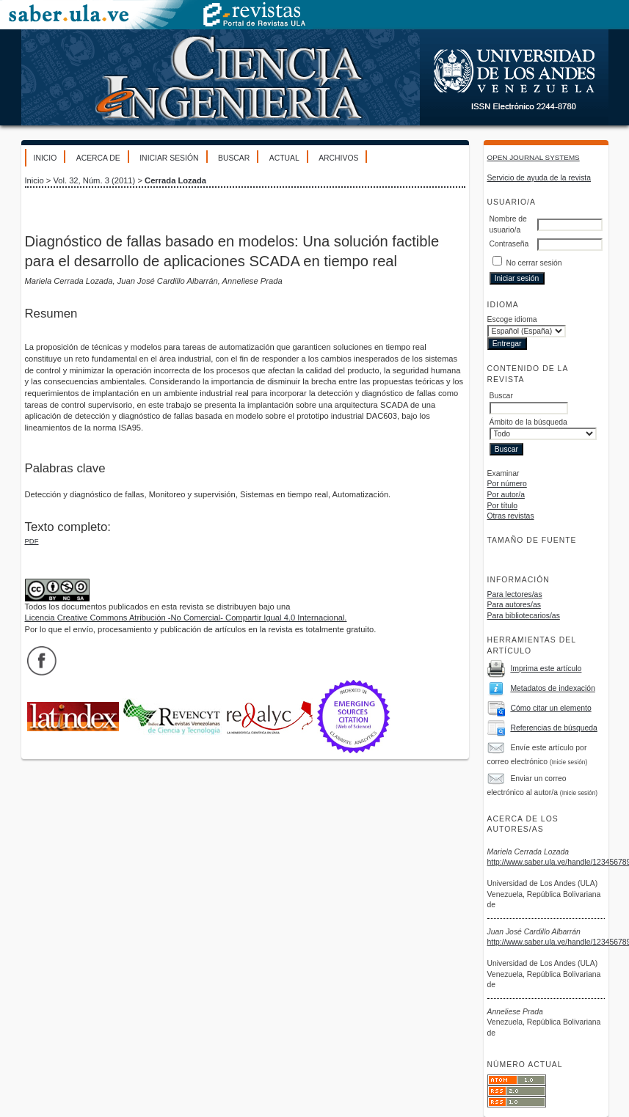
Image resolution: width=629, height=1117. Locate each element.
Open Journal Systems (533, 157)
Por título (502, 506)
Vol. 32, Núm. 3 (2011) (94, 180)
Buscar (234, 158)
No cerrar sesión (533, 263)
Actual (284, 158)
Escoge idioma (512, 319)
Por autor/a (506, 495)
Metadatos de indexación (552, 688)
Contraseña (509, 244)
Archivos (338, 158)
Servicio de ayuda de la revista (539, 178)
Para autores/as (514, 605)
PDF (32, 541)
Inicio (45, 158)
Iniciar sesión (168, 158)
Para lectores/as (514, 594)
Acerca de (98, 158)
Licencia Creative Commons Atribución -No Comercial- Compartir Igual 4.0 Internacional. (186, 617)
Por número (507, 484)
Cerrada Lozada (175, 180)
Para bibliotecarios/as (523, 616)
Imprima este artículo (545, 668)
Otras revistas (510, 516)
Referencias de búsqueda (553, 728)
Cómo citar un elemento (550, 708)
